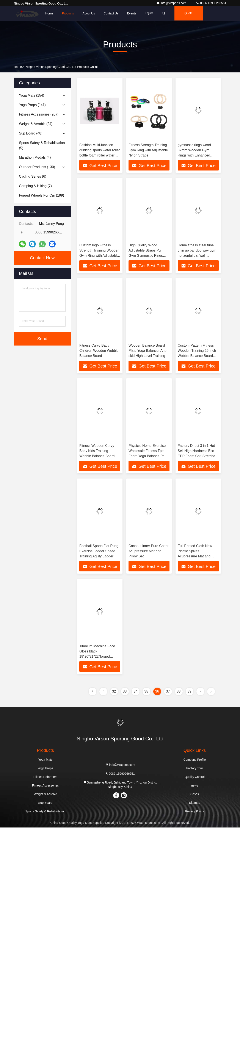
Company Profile (195, 759)
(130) (37, 167)
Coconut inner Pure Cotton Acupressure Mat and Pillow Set (149, 551)
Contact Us (111, 13)
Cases (194, 794)
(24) (35, 124)
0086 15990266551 (211, 3)
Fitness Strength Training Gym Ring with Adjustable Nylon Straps (148, 150)
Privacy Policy (194, 811)
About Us (89, 13)
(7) (35, 186)
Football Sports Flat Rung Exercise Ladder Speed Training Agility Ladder (98, 551)
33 (125, 691)
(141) (32, 105)
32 (114, 691)
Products (68, 13)
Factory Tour (194, 768)
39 (189, 691)
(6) (32, 176)
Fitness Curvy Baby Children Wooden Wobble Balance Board (99, 351)
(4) (35, 157)
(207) (38, 114)
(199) (41, 195)
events (131, 13)
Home (49, 13)
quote (189, 13)
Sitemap (194, 802)
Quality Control (195, 777)
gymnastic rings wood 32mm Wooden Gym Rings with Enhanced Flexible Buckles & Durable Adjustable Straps (198, 155)
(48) (30, 133)
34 (136, 691)
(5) (42, 145)
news (194, 785)
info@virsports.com (171, 3)
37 (168, 691)
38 (179, 691)
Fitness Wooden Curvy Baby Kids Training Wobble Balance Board (97, 451)
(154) (31, 95)
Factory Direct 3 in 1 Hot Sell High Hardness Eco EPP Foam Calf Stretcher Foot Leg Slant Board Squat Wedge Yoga (197, 456)
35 (146, 691)
